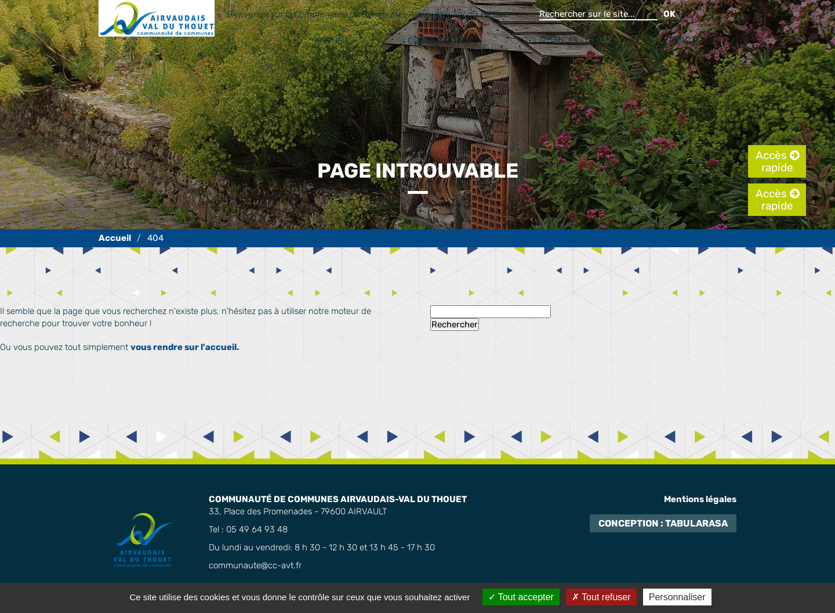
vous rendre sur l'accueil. (184, 347)
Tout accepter (521, 597)
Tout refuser (601, 597)
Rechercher (454, 324)
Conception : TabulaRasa (663, 523)
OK (669, 14)
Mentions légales (700, 499)
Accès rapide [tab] (774, 161)
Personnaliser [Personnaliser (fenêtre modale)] (677, 597)
